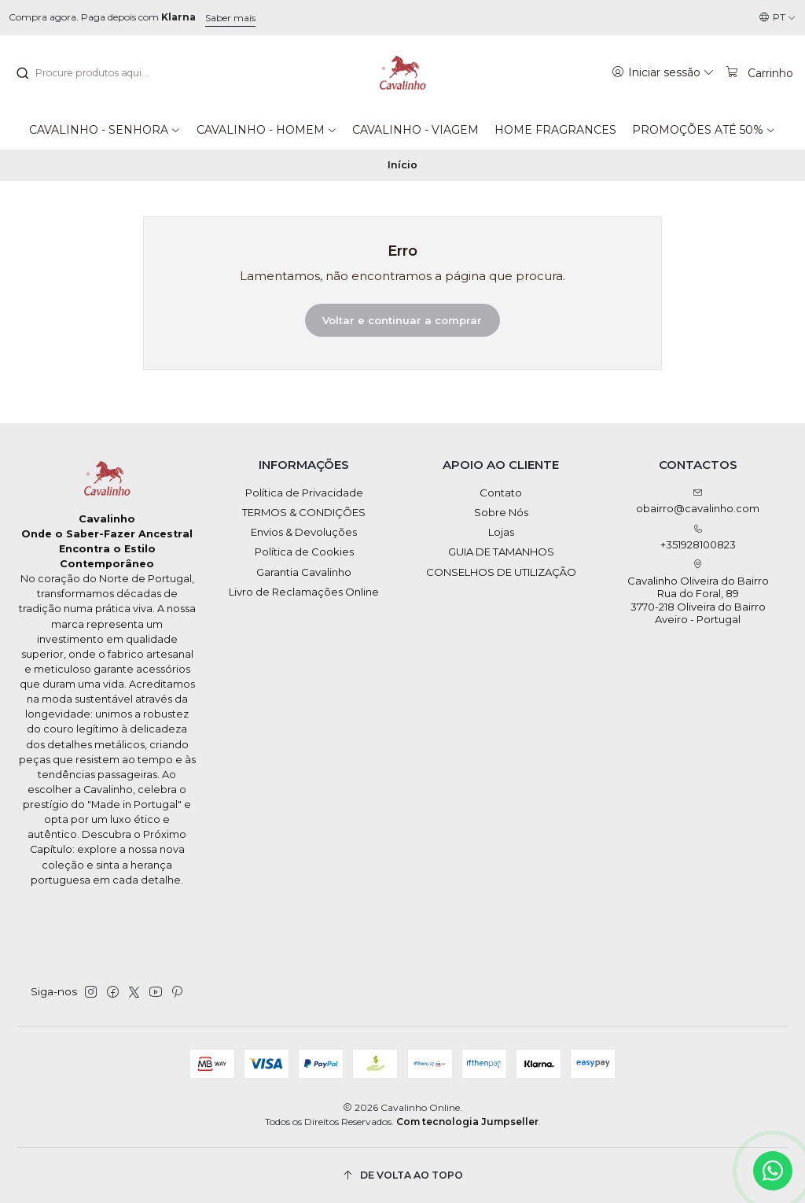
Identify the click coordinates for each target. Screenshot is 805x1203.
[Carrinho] (759, 72)
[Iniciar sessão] (663, 72)
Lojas (501, 532)
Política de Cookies (304, 551)
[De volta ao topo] (403, 1175)
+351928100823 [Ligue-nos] (698, 538)
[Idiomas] (777, 18)
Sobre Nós (501, 512)
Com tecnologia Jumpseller (467, 1121)
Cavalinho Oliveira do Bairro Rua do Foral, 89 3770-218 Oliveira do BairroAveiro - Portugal (698, 592)
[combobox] (95, 73)
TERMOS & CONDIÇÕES (304, 512)
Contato (501, 492)
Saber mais (230, 18)
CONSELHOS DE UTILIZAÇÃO (501, 572)
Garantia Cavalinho (303, 572)
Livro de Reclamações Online (304, 591)
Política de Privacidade (304, 492)
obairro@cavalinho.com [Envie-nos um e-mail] (697, 501)
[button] (105, 129)
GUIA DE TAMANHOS (501, 551)
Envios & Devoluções (304, 532)
